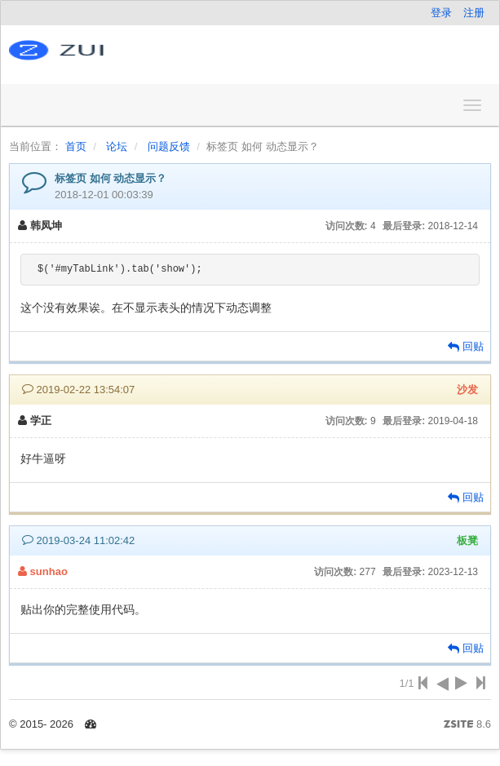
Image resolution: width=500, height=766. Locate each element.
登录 (441, 13)
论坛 (116, 146)
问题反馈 (169, 146)
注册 (474, 13)
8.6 (467, 725)
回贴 (466, 346)
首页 (75, 146)
